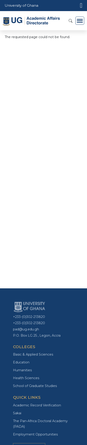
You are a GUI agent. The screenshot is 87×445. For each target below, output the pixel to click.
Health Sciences (26, 378)
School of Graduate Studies (35, 386)
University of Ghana (21, 5)
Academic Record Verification (37, 405)
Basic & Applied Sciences (33, 354)
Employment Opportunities (35, 434)
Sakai (17, 413)
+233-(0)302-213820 (29, 317)
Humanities (22, 370)
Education (21, 362)
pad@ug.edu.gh (26, 329)
